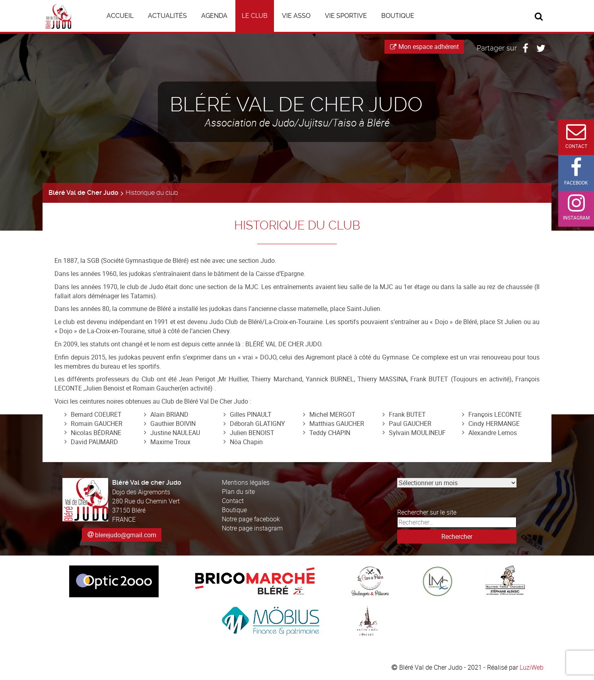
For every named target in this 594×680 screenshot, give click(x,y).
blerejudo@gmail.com (125, 534)
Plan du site (238, 491)
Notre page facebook (251, 519)
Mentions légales (246, 482)
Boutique (234, 509)
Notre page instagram (252, 528)
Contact (233, 500)
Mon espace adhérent (424, 46)
